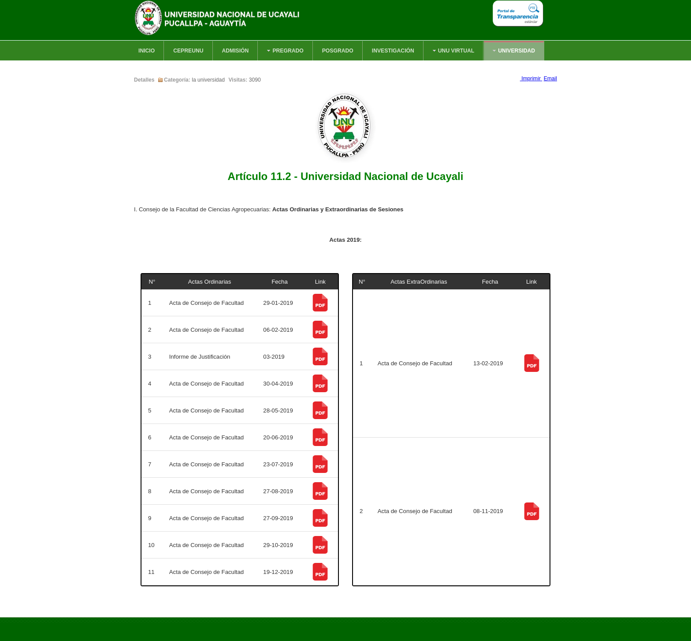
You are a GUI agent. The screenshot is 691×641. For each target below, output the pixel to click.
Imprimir (531, 78)
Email (550, 78)
